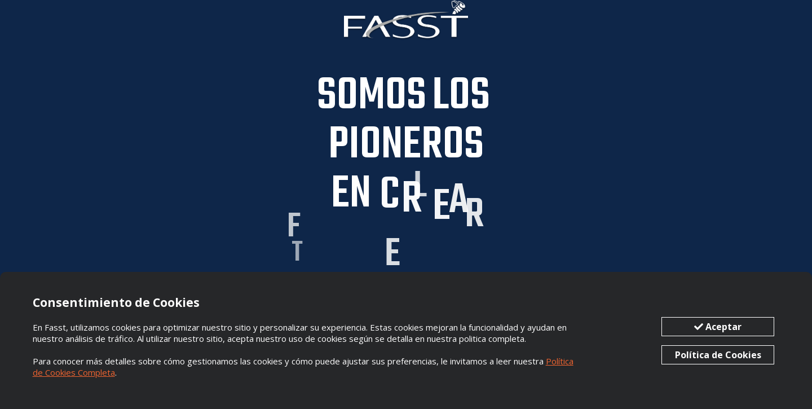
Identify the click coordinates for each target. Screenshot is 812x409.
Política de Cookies (718, 355)
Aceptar (718, 326)
